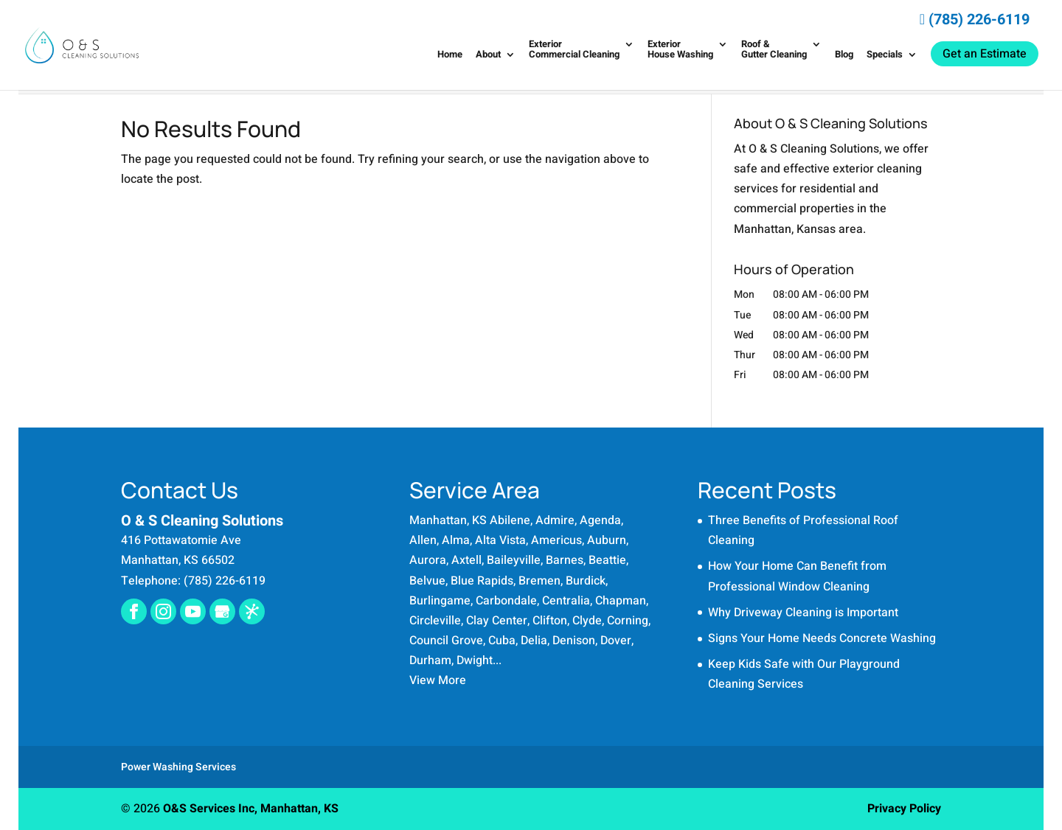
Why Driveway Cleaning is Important (803, 612)
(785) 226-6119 (975, 19)
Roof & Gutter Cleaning (774, 50)
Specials (885, 55)
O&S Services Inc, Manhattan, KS (251, 808)
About (488, 55)
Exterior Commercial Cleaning (574, 50)
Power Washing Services (178, 767)
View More (437, 680)
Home (449, 55)
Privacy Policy (904, 808)
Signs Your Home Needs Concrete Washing (822, 638)
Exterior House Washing (680, 50)
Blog (844, 55)
